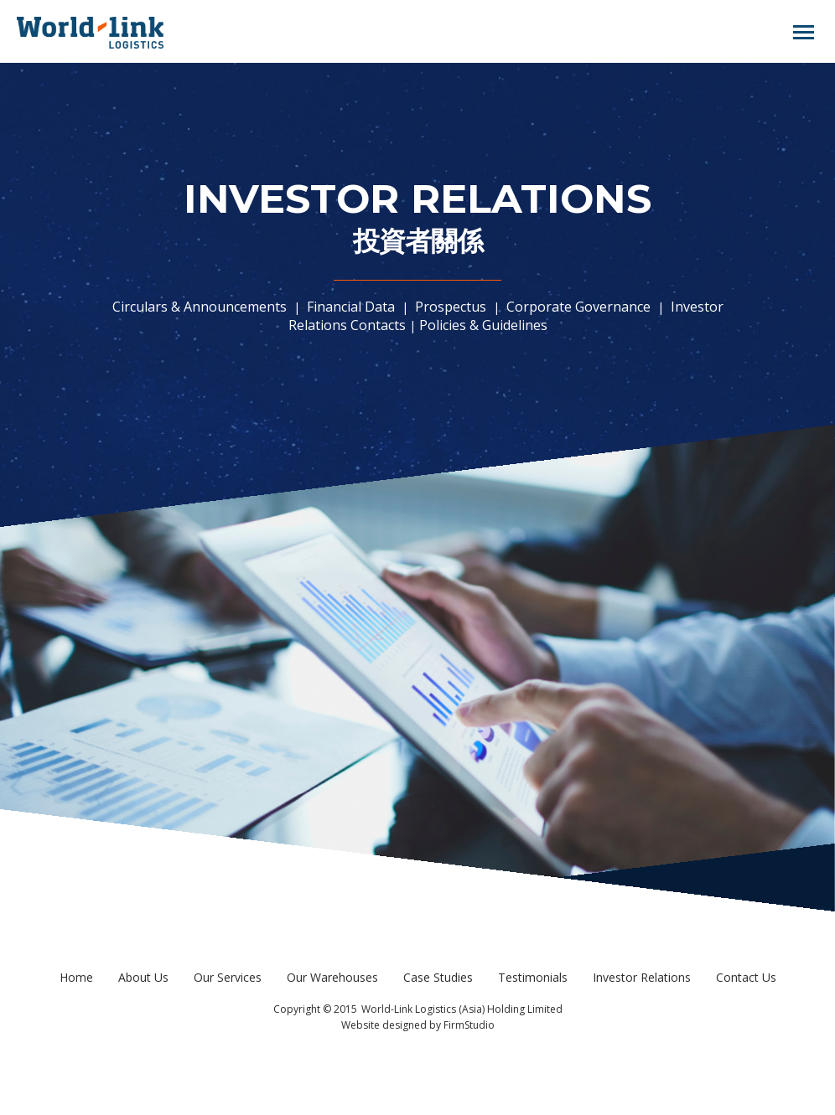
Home (76, 977)
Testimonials (533, 977)
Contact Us (746, 977)
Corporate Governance (578, 306)
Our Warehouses (332, 977)
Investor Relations (642, 977)
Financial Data (350, 306)
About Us (143, 977)
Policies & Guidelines (483, 325)
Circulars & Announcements (201, 306)
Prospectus (451, 306)
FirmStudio (469, 1025)
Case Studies (438, 977)
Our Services (228, 977)
